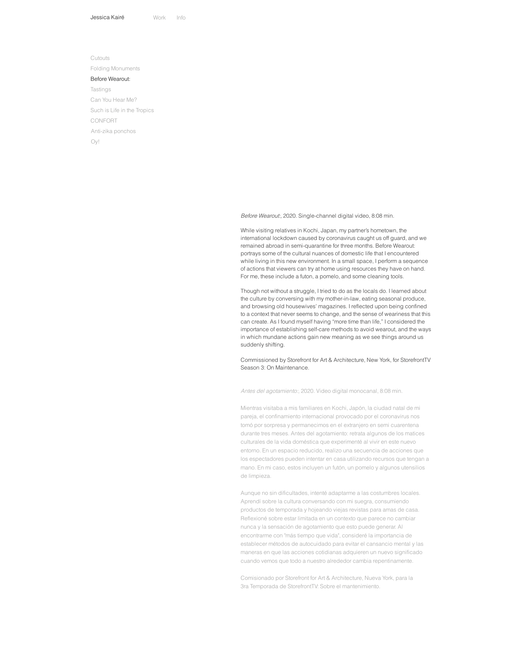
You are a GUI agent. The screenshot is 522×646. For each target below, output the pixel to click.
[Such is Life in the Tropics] (122, 110)
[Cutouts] (100, 58)
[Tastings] (101, 89)
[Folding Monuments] (115, 68)
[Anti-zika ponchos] (113, 131)
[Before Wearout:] (110, 78)
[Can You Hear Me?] (114, 99)
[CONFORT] (104, 120)
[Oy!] (95, 141)
